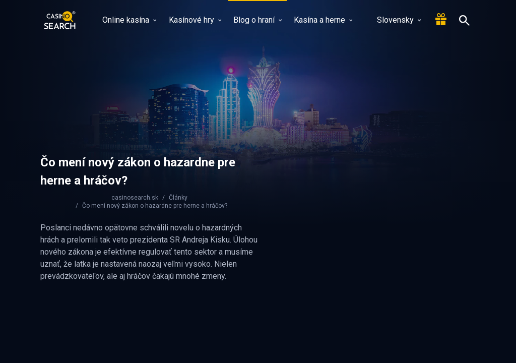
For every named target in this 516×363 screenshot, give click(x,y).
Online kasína (129, 20)
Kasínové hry (195, 20)
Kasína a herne (323, 20)
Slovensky (393, 20)
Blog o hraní (257, 20)
